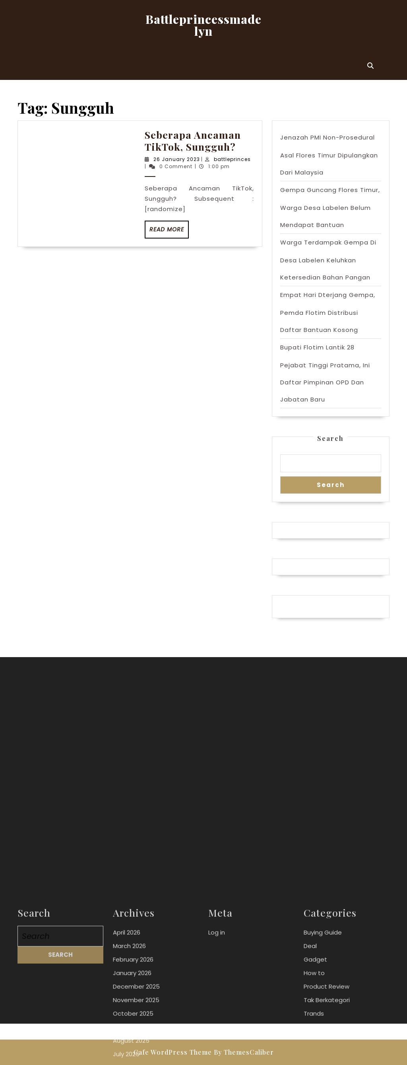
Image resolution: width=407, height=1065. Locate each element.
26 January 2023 (176, 159)
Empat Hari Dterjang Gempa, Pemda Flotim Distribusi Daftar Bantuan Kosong (327, 312)
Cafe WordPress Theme (173, 1052)
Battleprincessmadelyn (203, 25)
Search (330, 438)
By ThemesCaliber (244, 1052)
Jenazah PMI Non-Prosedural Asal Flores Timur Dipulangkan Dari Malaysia (329, 155)
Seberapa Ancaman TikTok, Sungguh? (193, 140)
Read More (169, 232)
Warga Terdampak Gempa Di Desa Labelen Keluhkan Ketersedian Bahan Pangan (328, 259)
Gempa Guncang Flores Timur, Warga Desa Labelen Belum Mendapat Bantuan (330, 207)
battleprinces (232, 159)
